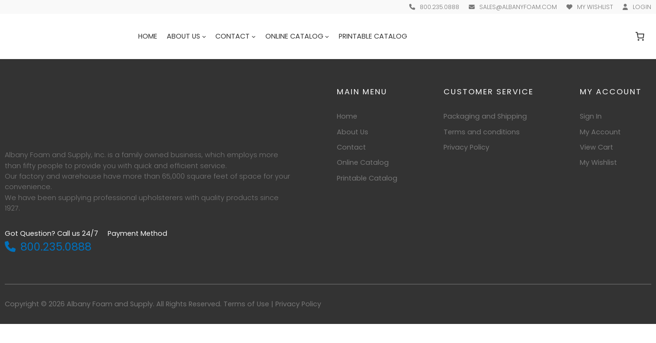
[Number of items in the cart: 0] (640, 36)
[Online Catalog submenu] (327, 36)
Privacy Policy (298, 304)
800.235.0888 (439, 7)
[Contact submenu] (254, 36)
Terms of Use (246, 304)
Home (147, 36)
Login (642, 7)
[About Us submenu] (204, 36)
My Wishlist (595, 7)
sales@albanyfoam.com (518, 7)
